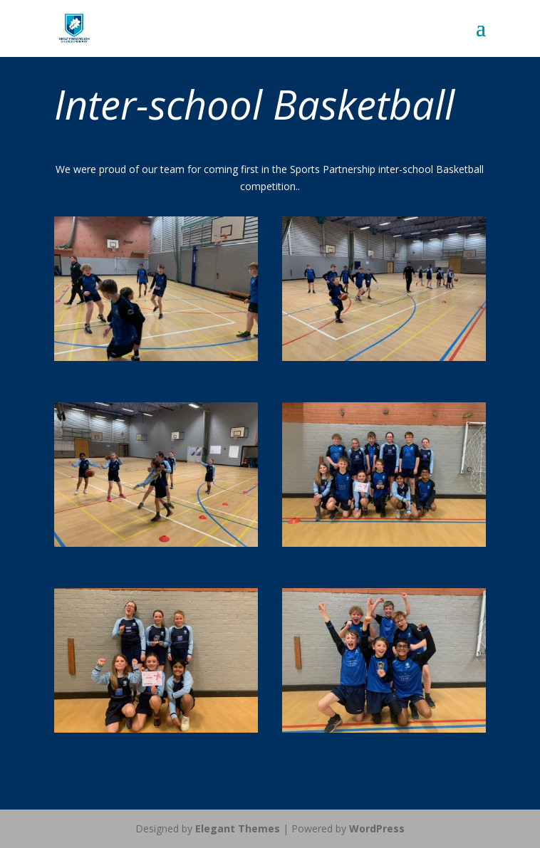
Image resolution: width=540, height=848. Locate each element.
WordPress (377, 828)
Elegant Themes (237, 828)
